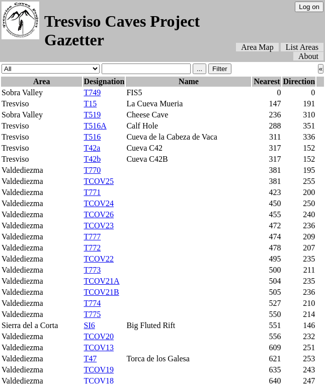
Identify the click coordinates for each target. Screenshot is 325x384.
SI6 (89, 325)
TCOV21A (101, 281)
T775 (92, 314)
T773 (92, 270)
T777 (92, 236)
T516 (92, 137)
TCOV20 (99, 336)
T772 (92, 247)
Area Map (257, 47)
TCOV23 (99, 225)
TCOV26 (99, 214)
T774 (92, 303)
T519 (92, 114)
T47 (90, 358)
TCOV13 (99, 347)
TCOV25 (99, 181)
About (308, 56)
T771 (92, 192)
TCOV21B (101, 292)
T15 (90, 103)
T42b (92, 159)
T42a (92, 148)
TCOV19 (99, 369)
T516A (95, 125)
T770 (92, 170)
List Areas (302, 47)
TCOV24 (99, 203)
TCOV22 (99, 258)
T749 (92, 92)
